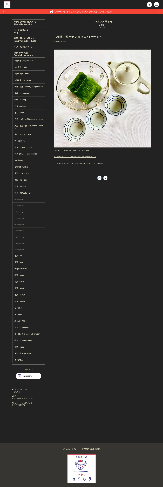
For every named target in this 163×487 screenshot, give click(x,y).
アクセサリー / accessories (26, 154)
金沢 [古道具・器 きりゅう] (22, 398)
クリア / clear (20, 301)
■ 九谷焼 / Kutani (22, 67)
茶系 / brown (20, 295)
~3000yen (19, 199)
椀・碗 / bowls (20, 141)
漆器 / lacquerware (22, 93)
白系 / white (19, 282)
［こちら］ (16, 392)
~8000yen (19, 212)
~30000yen (19, 243)
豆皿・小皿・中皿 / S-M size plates (29, 119)
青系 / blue (19, 262)
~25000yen (19, 237)
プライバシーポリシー (70, 449)
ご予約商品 (19, 360)
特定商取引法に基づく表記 (91, 449)
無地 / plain (19, 347)
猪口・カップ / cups (23, 134)
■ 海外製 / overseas (23, 80)
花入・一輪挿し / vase (23, 147)
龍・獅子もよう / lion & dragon (27, 334)
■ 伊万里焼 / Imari (22, 74)
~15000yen (19, 224)
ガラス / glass (20, 106)
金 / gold (18, 308)
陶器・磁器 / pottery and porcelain (29, 87)
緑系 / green (19, 275)
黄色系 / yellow (21, 269)
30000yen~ (19, 249)
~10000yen (19, 218)
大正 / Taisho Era (22, 173)
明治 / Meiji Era (21, 180)
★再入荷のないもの (23, 353)
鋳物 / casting (20, 100)
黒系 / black (19, 288)
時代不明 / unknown (23, 193)
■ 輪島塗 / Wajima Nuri (24, 61)
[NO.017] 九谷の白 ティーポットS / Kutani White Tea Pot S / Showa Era (78, 163)
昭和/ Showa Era (21, 167)
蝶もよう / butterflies (23, 340)
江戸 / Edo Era (20, 186)
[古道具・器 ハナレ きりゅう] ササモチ (78, 36)
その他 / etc (19, 160)
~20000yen (19, 231)
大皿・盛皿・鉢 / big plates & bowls (29, 127)
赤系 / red (18, 256)
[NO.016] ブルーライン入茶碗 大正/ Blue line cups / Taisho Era (75, 157)
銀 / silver (18, 314)
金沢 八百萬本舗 (18, 405)
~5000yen (19, 206)
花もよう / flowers (22, 327)
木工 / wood (19, 113)
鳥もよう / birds (21, 321)
